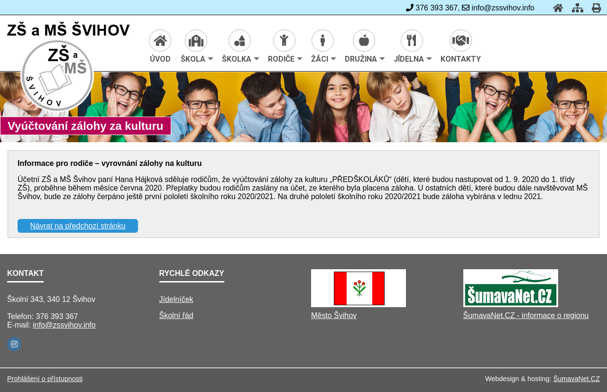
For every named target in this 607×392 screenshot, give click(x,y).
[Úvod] (555, 7)
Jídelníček (176, 299)
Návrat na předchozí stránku (78, 226)
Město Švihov (334, 315)
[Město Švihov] (358, 305)
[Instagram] (14, 344)
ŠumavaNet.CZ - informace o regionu (526, 315)
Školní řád (176, 315)
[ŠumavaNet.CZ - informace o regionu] (510, 305)
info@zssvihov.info (64, 325)
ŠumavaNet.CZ (576, 379)
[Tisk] (593, 7)
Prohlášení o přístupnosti (45, 379)
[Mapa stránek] (575, 7)
